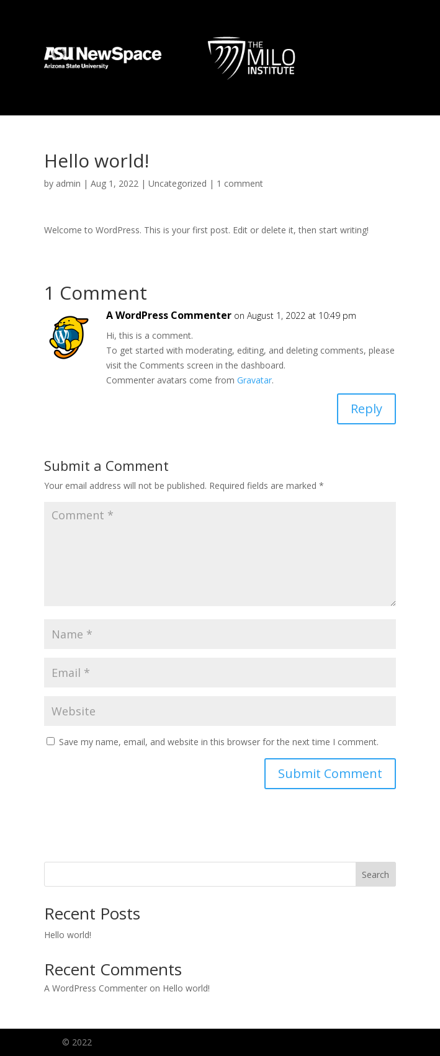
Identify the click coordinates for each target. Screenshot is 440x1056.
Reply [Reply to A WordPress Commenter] (366, 408)
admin (68, 183)
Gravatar (254, 380)
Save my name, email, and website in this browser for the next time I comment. (219, 742)
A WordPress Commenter (168, 315)
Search (375, 874)
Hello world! (67, 935)
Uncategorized (177, 183)
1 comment (240, 183)
